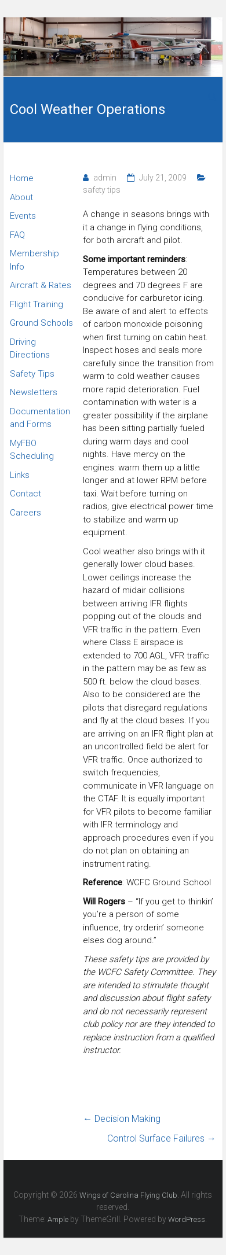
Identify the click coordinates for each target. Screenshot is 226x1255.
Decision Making (122, 1118)
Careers (25, 512)
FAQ (17, 235)
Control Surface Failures (161, 1138)
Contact (25, 493)
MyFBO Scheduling (32, 450)
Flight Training (36, 304)
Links (20, 475)
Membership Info (34, 260)
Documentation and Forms (40, 418)
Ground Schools (41, 323)
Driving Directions (30, 348)
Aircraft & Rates (40, 285)
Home (22, 178)
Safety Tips (32, 374)
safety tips (102, 189)
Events (23, 216)
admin (104, 177)
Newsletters (33, 392)
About (21, 197)
